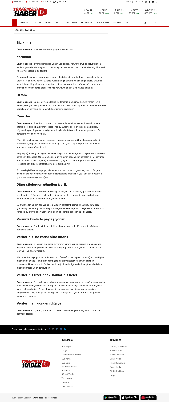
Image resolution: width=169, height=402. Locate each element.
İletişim (113, 375)
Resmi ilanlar (116, 367)
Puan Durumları (117, 363)
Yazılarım (65, 382)
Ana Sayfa (66, 346)
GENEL (57, 23)
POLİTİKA (37, 23)
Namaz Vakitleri (117, 354)
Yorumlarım (66, 378)
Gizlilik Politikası (117, 371)
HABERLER (24, 23)
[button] (14, 22)
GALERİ (18, 2)
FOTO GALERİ (71, 23)
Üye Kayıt (65, 359)
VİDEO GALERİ (86, 23)
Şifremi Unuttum (68, 366)
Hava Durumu (116, 350)
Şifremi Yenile (67, 374)
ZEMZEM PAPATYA (120, 23)
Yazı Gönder (67, 386)
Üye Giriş (65, 363)
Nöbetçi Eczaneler (118, 346)
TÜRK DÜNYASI (102, 23)
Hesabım (65, 370)
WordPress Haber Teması (45, 398)
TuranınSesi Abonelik (71, 354)
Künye (64, 350)
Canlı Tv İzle (115, 359)
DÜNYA (48, 23)
